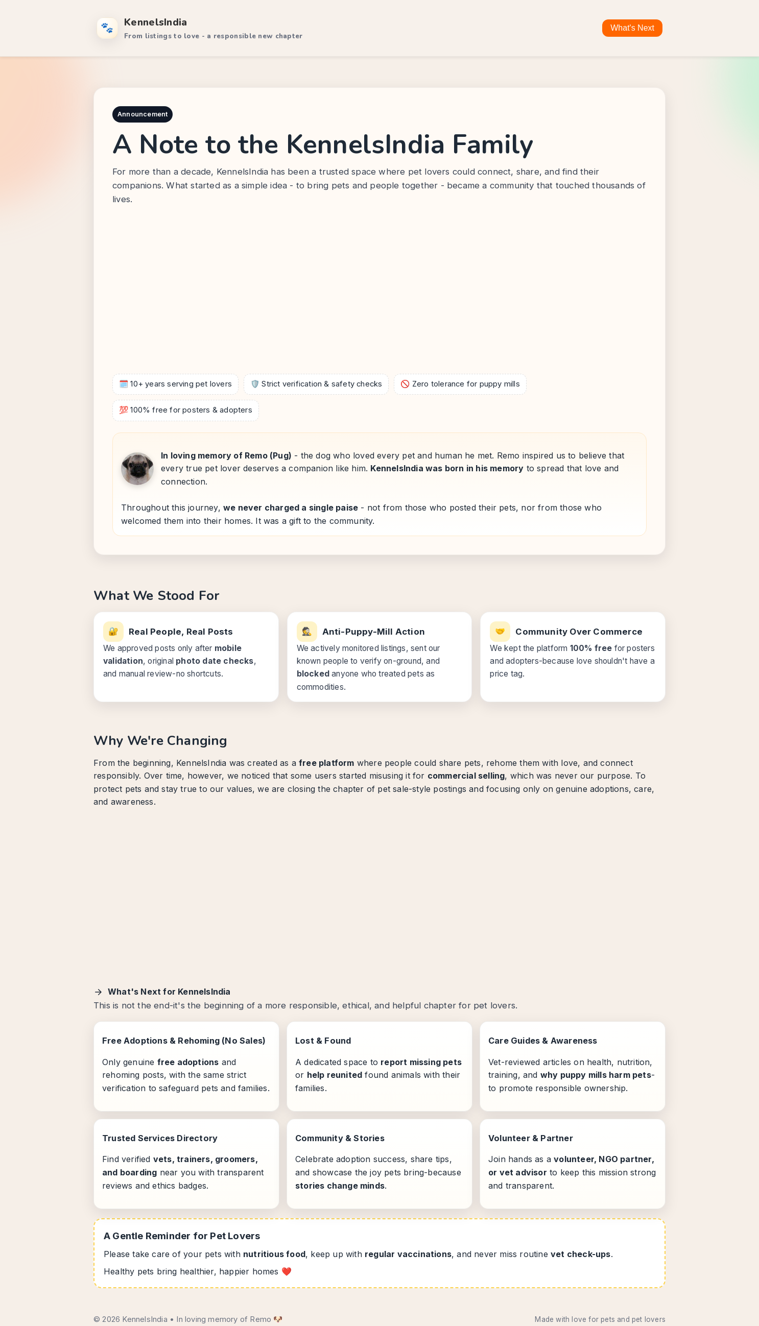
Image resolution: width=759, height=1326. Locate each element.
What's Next (632, 27)
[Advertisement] (379, 292)
